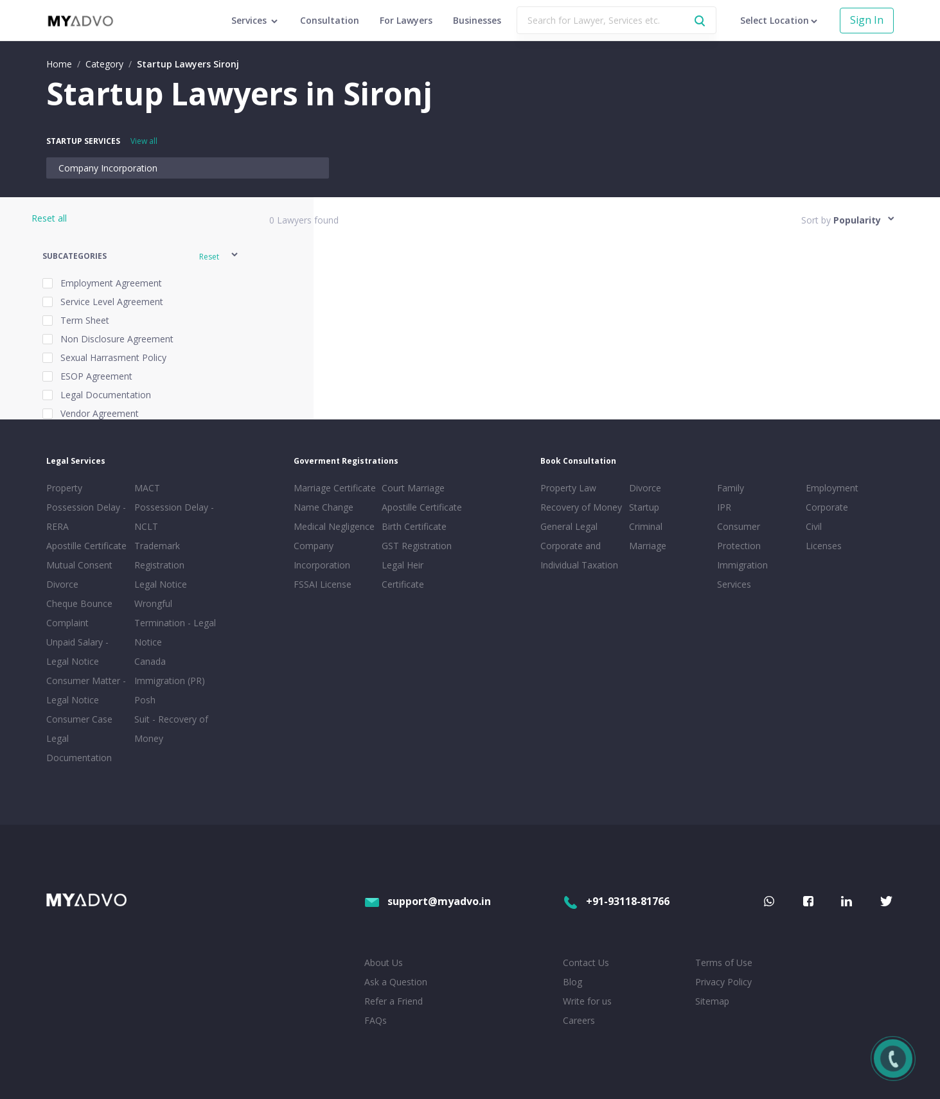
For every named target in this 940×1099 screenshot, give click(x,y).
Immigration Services (742, 574)
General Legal (569, 526)
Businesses (477, 20)
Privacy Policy (723, 982)
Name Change (323, 507)
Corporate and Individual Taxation (579, 555)
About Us (383, 962)
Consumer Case (79, 719)
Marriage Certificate (335, 488)
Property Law (568, 488)
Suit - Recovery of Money (171, 728)
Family (730, 488)
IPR (724, 507)
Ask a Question (395, 982)
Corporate (827, 507)
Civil (814, 526)
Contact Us (586, 962)
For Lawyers (406, 20)
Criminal (645, 526)
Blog (572, 982)
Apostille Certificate (86, 546)
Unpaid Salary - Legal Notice (77, 651)
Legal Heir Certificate (403, 574)
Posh (144, 700)
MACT (147, 488)
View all (143, 141)
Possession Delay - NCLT (174, 516)
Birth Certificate (414, 526)
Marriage (647, 546)
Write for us (587, 1001)
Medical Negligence (334, 526)
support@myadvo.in (427, 901)
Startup (644, 507)
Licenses (824, 546)
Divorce (645, 488)
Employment (832, 488)
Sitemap (712, 1001)
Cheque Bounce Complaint (79, 613)
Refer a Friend (393, 1001)
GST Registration (417, 546)
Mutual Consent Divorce (79, 574)
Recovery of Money (581, 507)
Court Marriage (413, 488)
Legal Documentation (79, 748)
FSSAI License (322, 584)
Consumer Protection (739, 536)
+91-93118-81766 (616, 901)
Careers (579, 1020)
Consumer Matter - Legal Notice (86, 690)
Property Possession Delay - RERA (86, 507)
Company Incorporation (107, 168)
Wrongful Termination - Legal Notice (175, 622)
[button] (141, 256)
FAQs (375, 1020)
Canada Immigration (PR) (169, 671)
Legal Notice (160, 584)
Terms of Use (723, 962)
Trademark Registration (159, 555)
